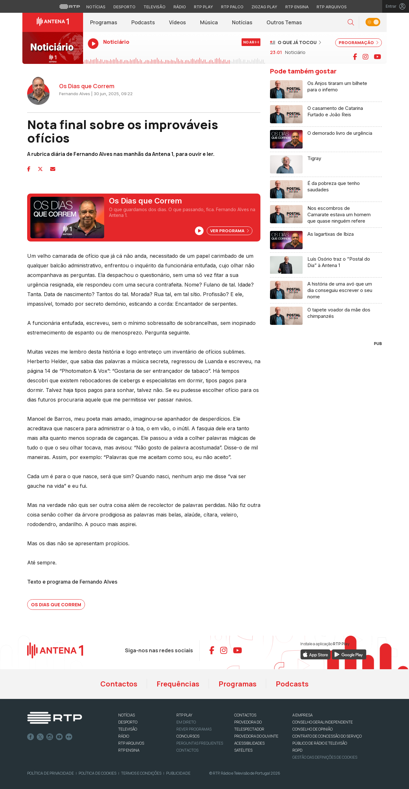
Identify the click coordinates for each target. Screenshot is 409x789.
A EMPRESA (302, 715)
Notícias (242, 22)
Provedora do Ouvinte (256, 736)
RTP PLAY (184, 715)
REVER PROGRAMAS (194, 729)
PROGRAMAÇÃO (358, 42)
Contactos (118, 684)
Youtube (59, 736)
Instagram (49, 736)
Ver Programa (229, 231)
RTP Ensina (128, 750)
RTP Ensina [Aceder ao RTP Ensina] (297, 6)
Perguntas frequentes (199, 743)
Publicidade (178, 773)
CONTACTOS (245, 715)
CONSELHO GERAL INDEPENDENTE (322, 722)
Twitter (40, 736)
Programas (103, 22)
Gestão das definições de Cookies (324, 757)
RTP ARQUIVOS (131, 743)
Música (209, 22)
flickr (69, 736)
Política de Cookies (97, 773)
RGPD (297, 750)
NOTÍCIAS (126, 715)
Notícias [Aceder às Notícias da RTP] (95, 6)
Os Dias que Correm (56, 604)
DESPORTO (127, 722)
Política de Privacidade (50, 773)
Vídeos (177, 22)
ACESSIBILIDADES (249, 743)
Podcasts (143, 22)
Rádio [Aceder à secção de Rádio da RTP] (180, 6)
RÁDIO (123, 736)
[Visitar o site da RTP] (69, 6)
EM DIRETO (186, 722)
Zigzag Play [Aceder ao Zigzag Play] (264, 6)
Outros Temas (284, 22)
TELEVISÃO (127, 729)
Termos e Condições (141, 773)
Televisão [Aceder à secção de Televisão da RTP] (154, 6)
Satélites (243, 750)
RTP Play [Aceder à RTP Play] (203, 6)
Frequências (178, 684)
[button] (351, 22)
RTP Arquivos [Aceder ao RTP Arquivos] (332, 6)
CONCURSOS (187, 736)
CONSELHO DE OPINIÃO (312, 729)
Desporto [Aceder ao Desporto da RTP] (124, 6)
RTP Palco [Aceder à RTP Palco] (232, 6)
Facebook (30, 736)
